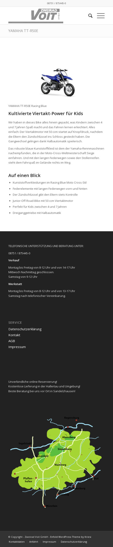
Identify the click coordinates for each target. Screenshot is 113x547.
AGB (11, 341)
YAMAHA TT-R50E (23, 30)
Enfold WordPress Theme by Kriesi (70, 536)
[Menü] (99, 15)
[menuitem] (88, 15)
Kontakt (14, 335)
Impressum (17, 347)
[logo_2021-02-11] (46, 15)
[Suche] (88, 15)
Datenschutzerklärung (25, 329)
